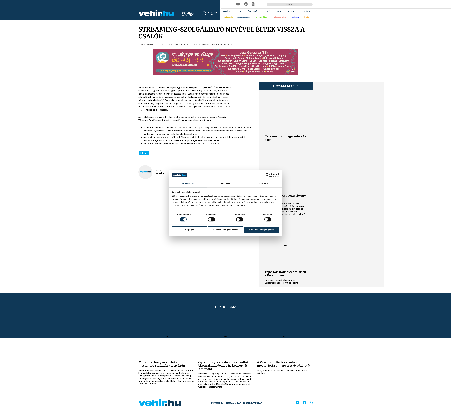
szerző (158, 170)
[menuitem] (227, 11)
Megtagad (189, 230)
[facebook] (246, 4)
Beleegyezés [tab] (188, 183)
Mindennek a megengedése (261, 230)
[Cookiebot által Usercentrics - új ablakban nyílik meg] (268, 175)
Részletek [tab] (225, 183)
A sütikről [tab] (263, 183)
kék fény (143, 153)
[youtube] (238, 4)
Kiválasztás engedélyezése (225, 230)
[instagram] (253, 4)
